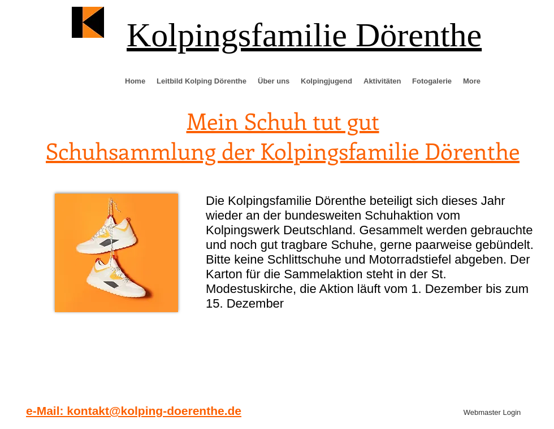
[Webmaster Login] (492, 412)
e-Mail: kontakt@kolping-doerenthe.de (133, 410)
